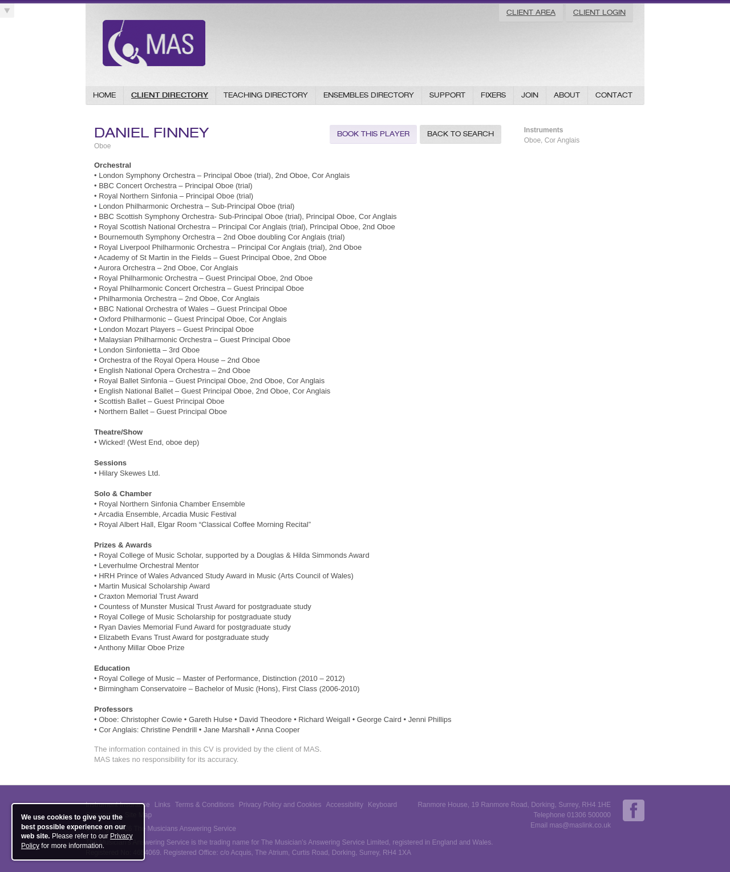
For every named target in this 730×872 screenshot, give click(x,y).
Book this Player (373, 133)
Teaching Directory (266, 95)
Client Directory (169, 95)
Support (447, 95)
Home (104, 95)
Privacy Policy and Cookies (280, 805)
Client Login (599, 12)
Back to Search (460, 133)
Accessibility (344, 805)
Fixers (493, 95)
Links (163, 805)
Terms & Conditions (204, 805)
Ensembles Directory (368, 95)
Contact (613, 95)
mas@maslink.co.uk (580, 825)
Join (529, 95)
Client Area (530, 12)
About (567, 95)
